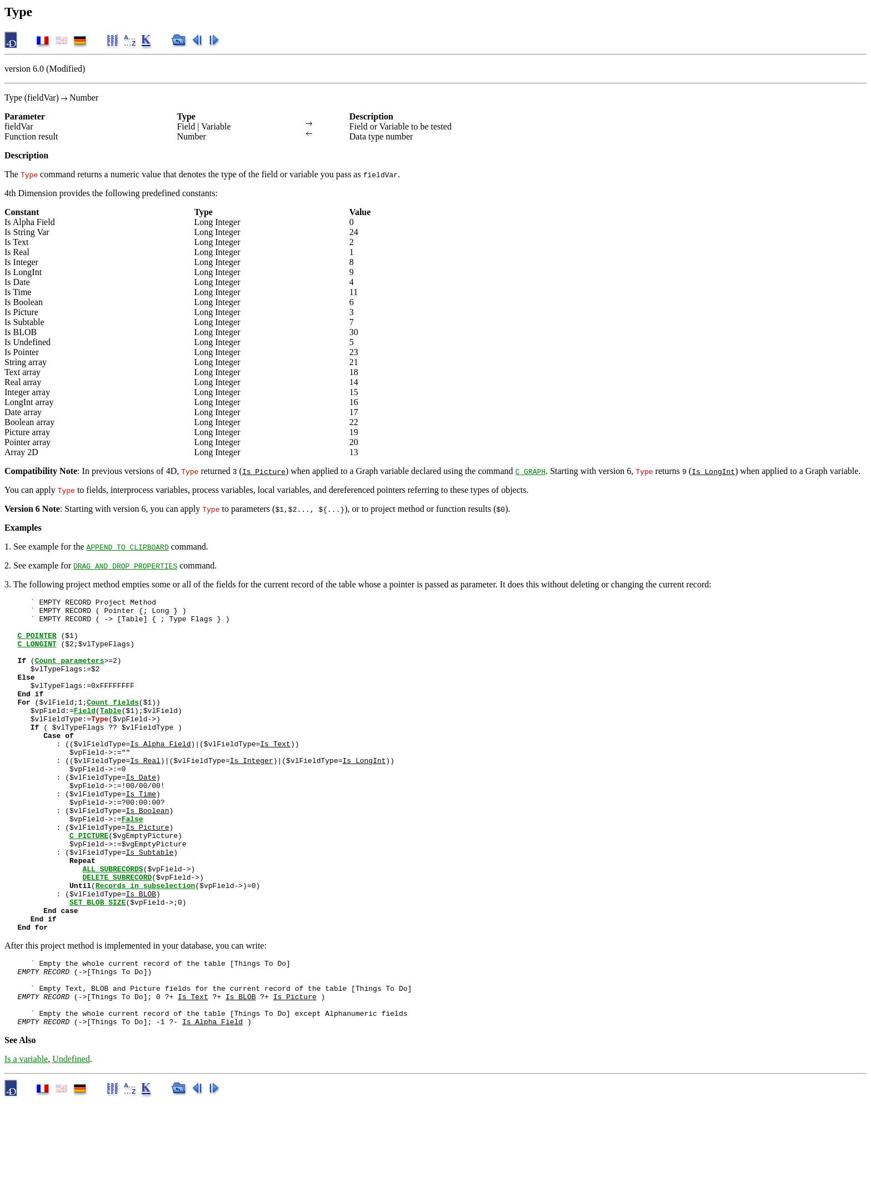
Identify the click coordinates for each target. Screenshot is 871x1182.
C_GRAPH (530, 471)
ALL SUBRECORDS (112, 924)
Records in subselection (145, 944)
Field (85, 734)
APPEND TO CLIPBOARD (128, 547)
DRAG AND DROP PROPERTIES (125, 566)
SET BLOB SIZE (97, 964)
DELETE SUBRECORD (117, 934)
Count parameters (69, 674)
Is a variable (26, 1139)
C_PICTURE (88, 884)
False (132, 864)
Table (111, 734)
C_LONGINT (36, 654)
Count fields (113, 724)
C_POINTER (36, 644)
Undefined (71, 1139)
